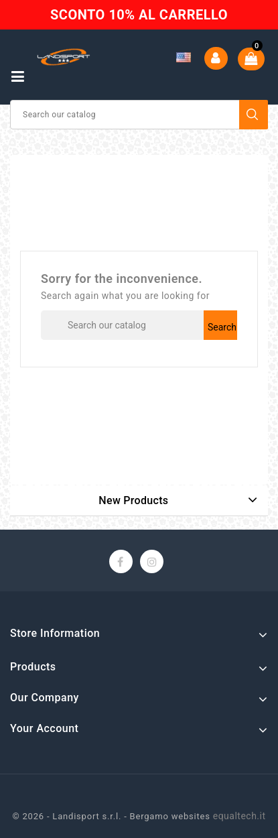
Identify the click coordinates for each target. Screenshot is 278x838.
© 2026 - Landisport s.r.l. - (70, 816)
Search (254, 114)
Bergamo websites (170, 816)
